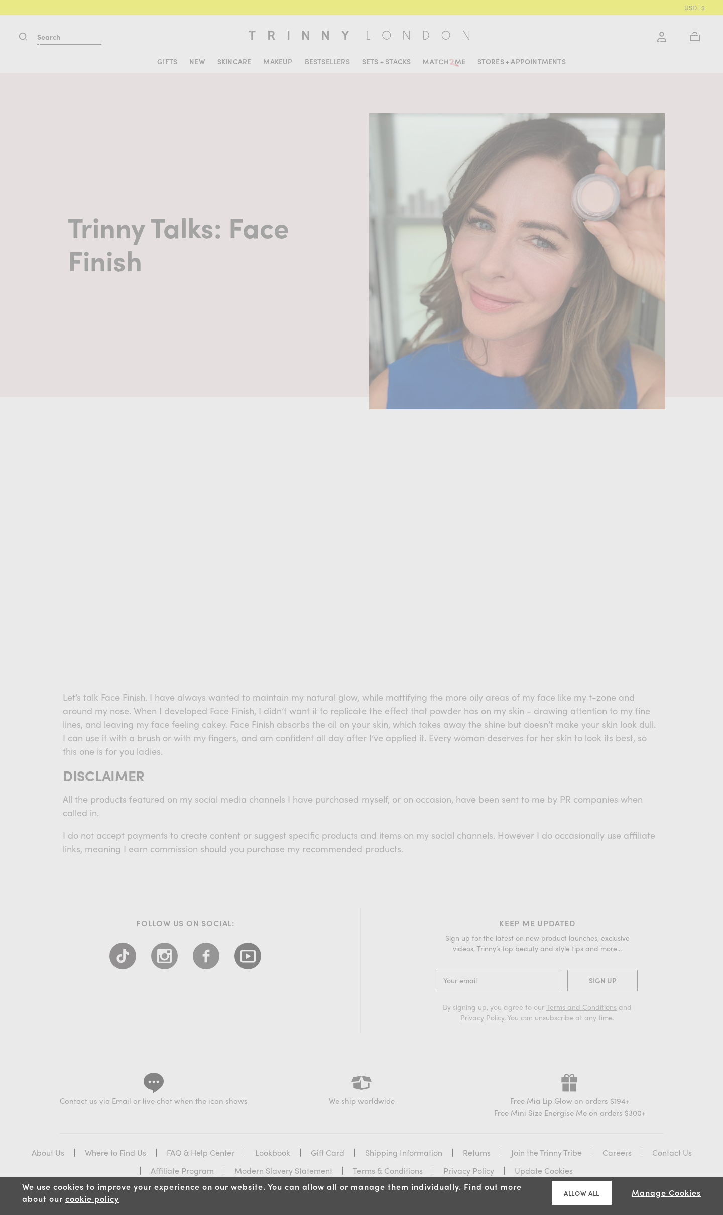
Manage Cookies (666, 1192)
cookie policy (92, 1198)
